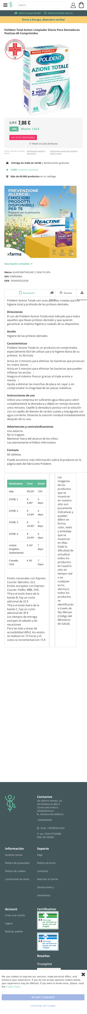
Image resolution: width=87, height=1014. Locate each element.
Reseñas (67, 292)
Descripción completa (18, 263)
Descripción (28, 292)
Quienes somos (13, 854)
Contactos (42, 871)
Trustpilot (44, 964)
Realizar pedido (14, 931)
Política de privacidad (17, 863)
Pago (39, 854)
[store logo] (10, 5)
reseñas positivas (22, 169)
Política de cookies (15, 871)
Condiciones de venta (17, 879)
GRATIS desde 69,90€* (30, 13)
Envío (52, 292)
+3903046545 (44, 820)
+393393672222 (56, 828)
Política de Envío (46, 863)
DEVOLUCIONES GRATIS (60, 13)
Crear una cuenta (15, 915)
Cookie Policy (13, 986)
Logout (9, 923)
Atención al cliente (47, 879)
